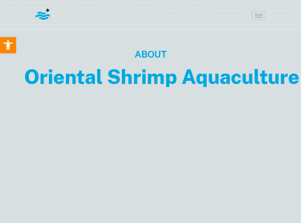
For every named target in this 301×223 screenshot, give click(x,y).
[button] (8, 45)
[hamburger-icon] (259, 15)
